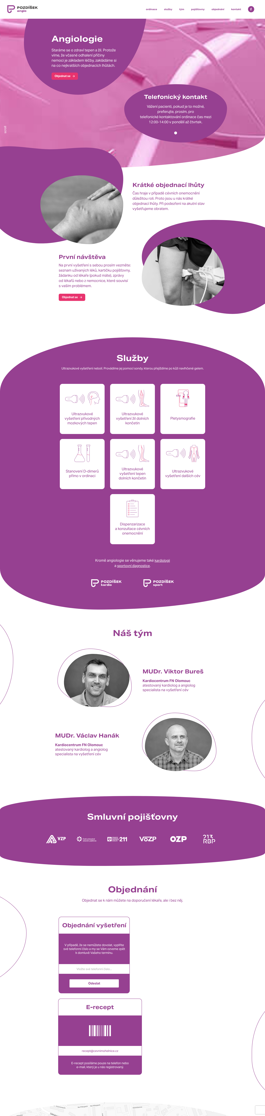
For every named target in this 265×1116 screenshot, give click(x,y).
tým (181, 9)
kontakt (236, 9)
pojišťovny (198, 9)
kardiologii (162, 548)
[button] (175, 133)
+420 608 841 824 (76, 1103)
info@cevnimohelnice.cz (85, 1111)
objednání (218, 9)
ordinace (151, 9)
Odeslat (94, 972)
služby (168, 9)
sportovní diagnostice (134, 554)
